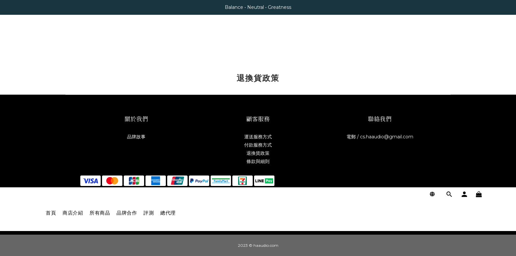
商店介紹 (73, 40)
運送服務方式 (258, 137)
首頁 (51, 40)
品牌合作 (126, 40)
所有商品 (100, 40)
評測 (148, 40)
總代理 (168, 40)
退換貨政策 (258, 153)
